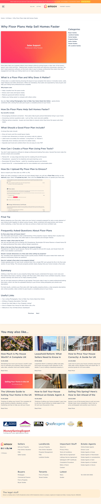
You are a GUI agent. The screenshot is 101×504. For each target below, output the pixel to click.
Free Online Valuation (24, 449)
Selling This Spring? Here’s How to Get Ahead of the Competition (82, 394)
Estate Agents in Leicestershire (90, 457)
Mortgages (21, 475)
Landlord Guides (73, 35)
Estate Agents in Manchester (90, 454)
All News (9, 18)
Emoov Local (85, 449)
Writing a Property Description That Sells (14, 301)
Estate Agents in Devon (88, 465)
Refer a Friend (64, 465)
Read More (4, 370)
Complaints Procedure (67, 462)
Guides (62, 477)
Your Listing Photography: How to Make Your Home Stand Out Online (28, 101)
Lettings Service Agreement (68, 457)
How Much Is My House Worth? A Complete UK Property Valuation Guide (14, 357)
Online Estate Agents (87, 447)
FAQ (19, 452)
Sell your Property (23, 447)
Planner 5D (5, 157)
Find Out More (86, 1)
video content (18, 289)
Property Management (46, 452)
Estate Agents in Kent (87, 460)
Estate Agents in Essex (88, 452)
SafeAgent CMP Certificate (68, 460)
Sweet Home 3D (7, 163)
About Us (63, 447)
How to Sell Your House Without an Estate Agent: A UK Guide (49, 394)
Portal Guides (72, 37)
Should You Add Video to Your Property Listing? (17, 303)
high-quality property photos (39, 287)
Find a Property (22, 480)
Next (37, 313)
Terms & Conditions (66, 452)
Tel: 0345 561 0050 (87, 475)
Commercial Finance (24, 477)
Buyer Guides (72, 32)
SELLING (32, 6)
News (61, 475)
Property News (73, 39)
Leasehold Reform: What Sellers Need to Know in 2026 (48, 357)
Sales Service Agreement (67, 454)
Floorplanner (6, 159)
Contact (62, 467)
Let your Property (44, 447)
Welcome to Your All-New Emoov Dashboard (16, 307)
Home (3, 18)
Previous (31, 313)
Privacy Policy (64, 449)
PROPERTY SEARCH (65, 6)
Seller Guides (72, 41)
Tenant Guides (72, 43)
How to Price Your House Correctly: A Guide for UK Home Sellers (82, 357)
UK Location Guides (74, 45)
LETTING (38, 6)
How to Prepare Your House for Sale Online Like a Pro (18, 305)
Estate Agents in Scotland (89, 462)
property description (59, 287)
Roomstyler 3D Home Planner (11, 161)
